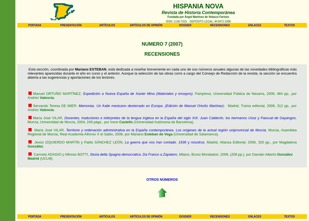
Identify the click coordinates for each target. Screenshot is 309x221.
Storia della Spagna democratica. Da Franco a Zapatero (133, 154)
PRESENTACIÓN (71, 25)
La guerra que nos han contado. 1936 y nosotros (164, 142)
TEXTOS (289, 25)
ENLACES (254, 25)
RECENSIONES (220, 25)
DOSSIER (185, 25)
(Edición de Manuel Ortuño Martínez (193, 106)
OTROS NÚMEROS (162, 180)
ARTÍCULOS (107, 25)
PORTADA (34, 25)
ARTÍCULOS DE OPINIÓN (146, 25)
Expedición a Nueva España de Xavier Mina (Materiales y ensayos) (137, 94)
